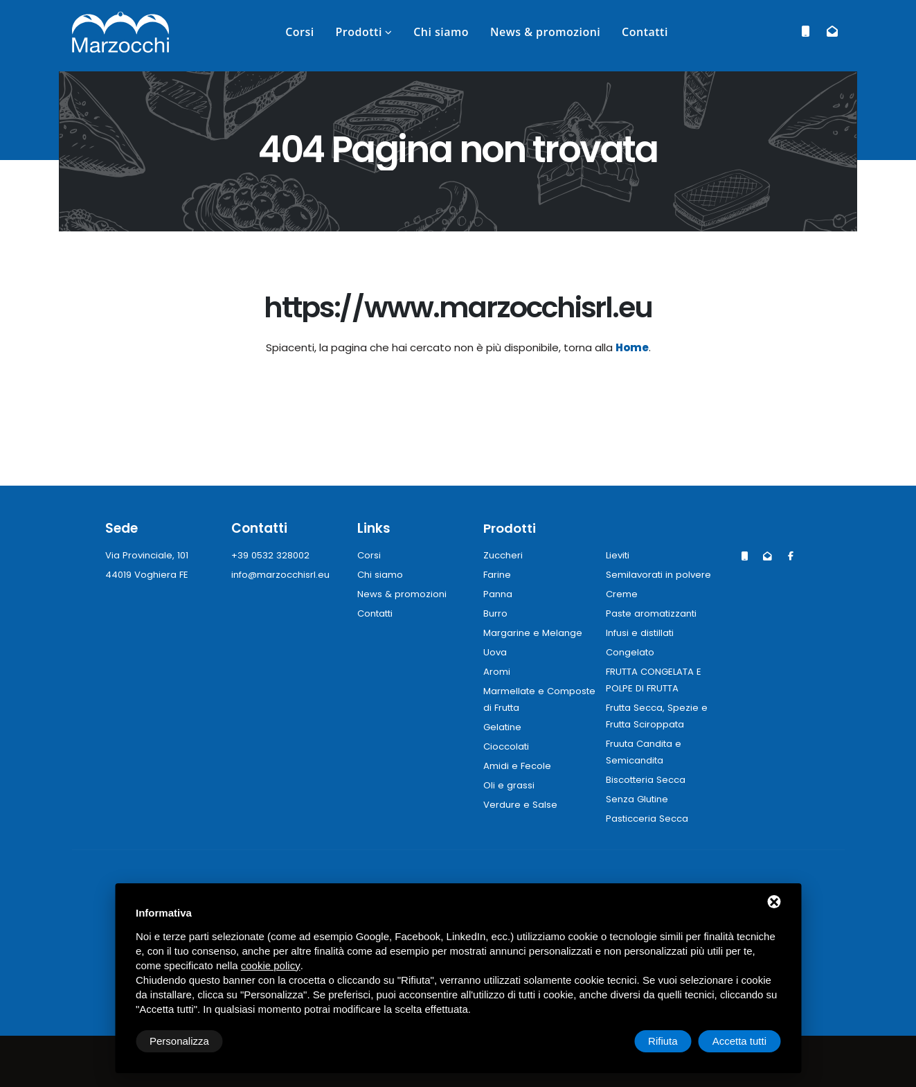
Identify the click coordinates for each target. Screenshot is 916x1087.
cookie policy (270, 965)
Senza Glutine (638, 799)
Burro (495, 613)
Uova (495, 652)
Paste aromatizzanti (653, 613)
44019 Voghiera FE (148, 574)
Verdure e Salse (520, 804)
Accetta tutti (739, 1041)
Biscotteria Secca (647, 779)
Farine (497, 574)
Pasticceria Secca (648, 818)
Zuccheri (503, 555)
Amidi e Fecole (517, 765)
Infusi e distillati (642, 632)
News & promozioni (545, 31)
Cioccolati (507, 746)
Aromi (496, 671)
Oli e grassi (509, 785)
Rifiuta (663, 1041)
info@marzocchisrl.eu (281, 574)
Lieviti (619, 555)
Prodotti (358, 31)
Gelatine (503, 727)
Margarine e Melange (532, 632)
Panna (497, 594)
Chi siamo (441, 31)
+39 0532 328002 (271, 555)
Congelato (631, 652)
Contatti (645, 31)
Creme (622, 594)
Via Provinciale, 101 (147, 555)
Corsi (299, 31)
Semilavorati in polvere (660, 574)
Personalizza (179, 1041)
